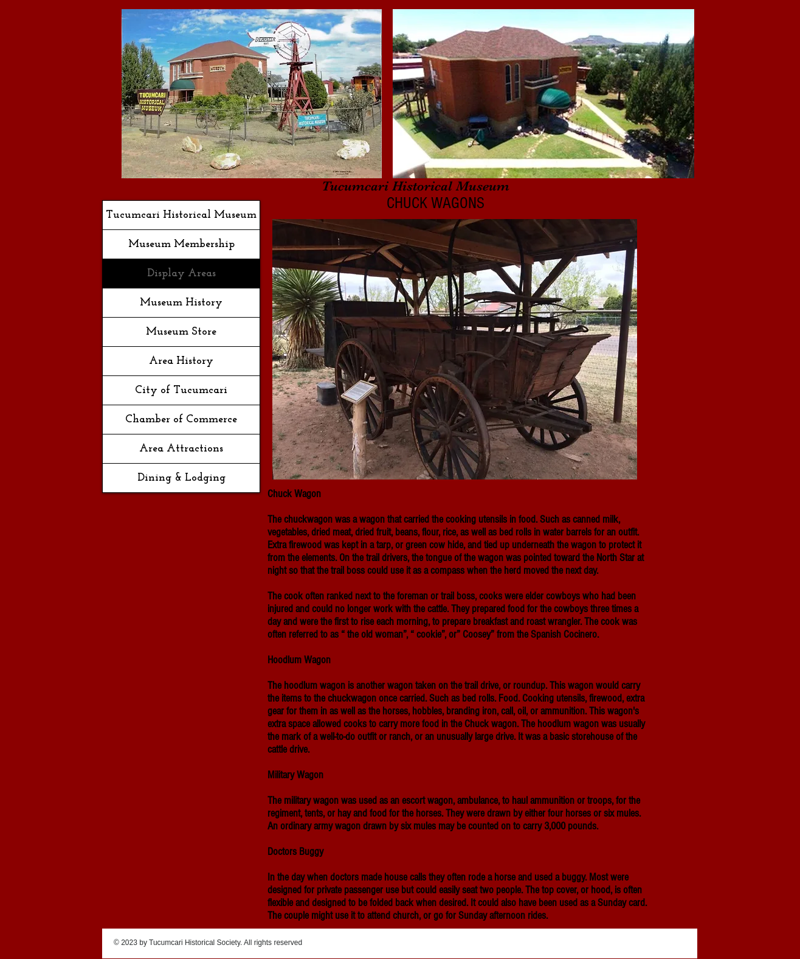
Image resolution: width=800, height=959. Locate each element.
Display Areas (181, 273)
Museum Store (181, 332)
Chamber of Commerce (181, 419)
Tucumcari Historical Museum (181, 215)
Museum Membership (181, 244)
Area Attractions (181, 449)
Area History (181, 361)
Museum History (181, 303)
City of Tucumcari (181, 390)
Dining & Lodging (181, 478)
